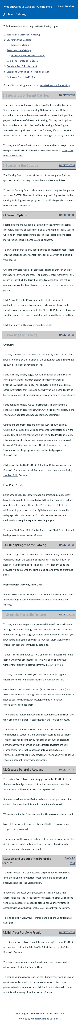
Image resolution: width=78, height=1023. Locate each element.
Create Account (22, 66)
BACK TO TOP (67, 95)
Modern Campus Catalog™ (45, 1018)
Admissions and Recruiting (55, 85)
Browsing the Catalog (19, 50)
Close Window (66, 5)
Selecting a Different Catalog (23, 34)
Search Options (20, 44)
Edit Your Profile (21, 77)
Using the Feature (22, 60)
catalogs (22, 1013)
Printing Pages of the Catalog (28, 55)
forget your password (15, 829)
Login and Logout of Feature (28, 71)
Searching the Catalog (19, 39)
